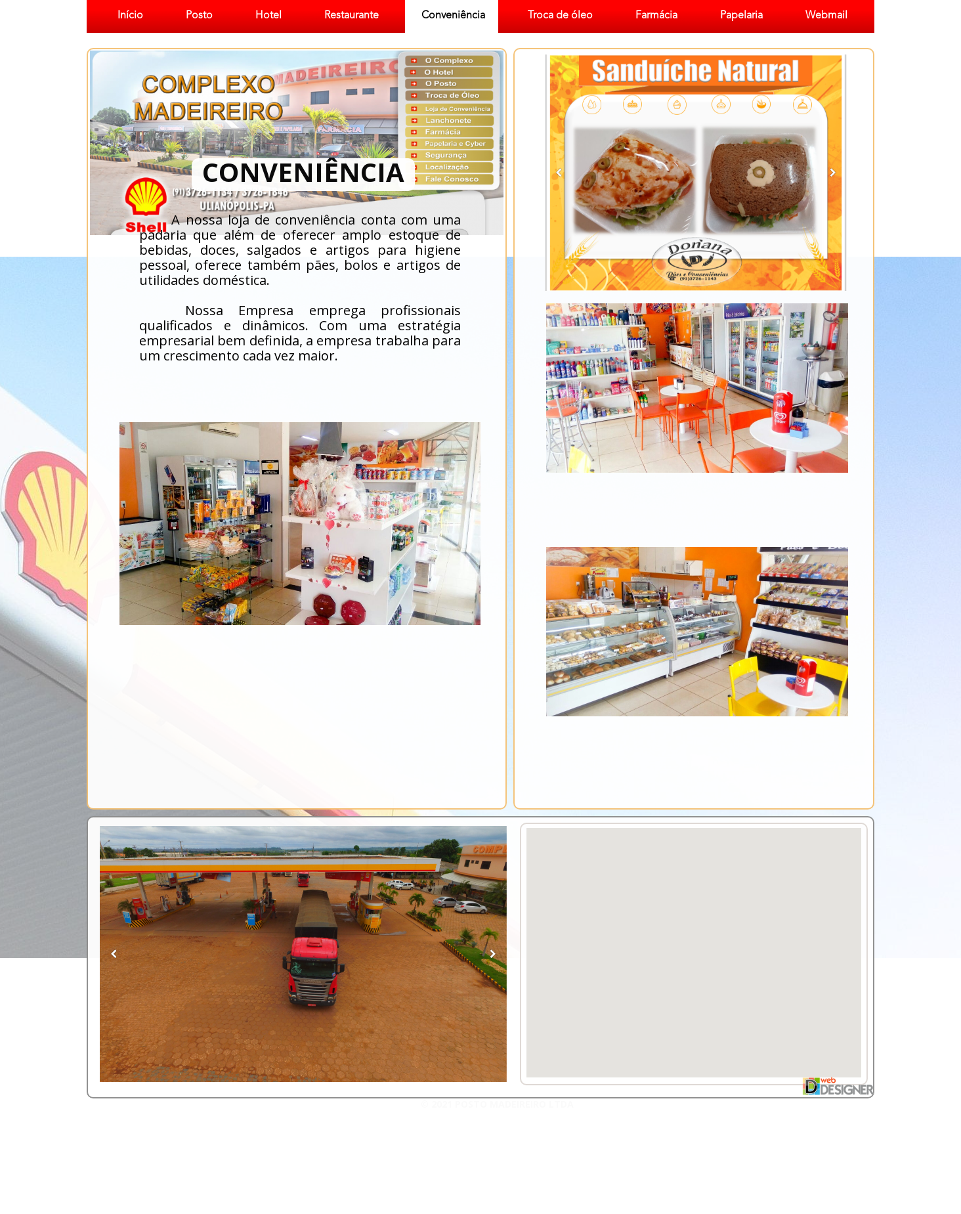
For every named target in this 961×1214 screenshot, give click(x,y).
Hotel (268, 16)
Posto (199, 16)
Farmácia (656, 16)
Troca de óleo (560, 16)
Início (130, 16)
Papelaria (741, 16)
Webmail (826, 16)
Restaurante (351, 16)
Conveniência (453, 16)
